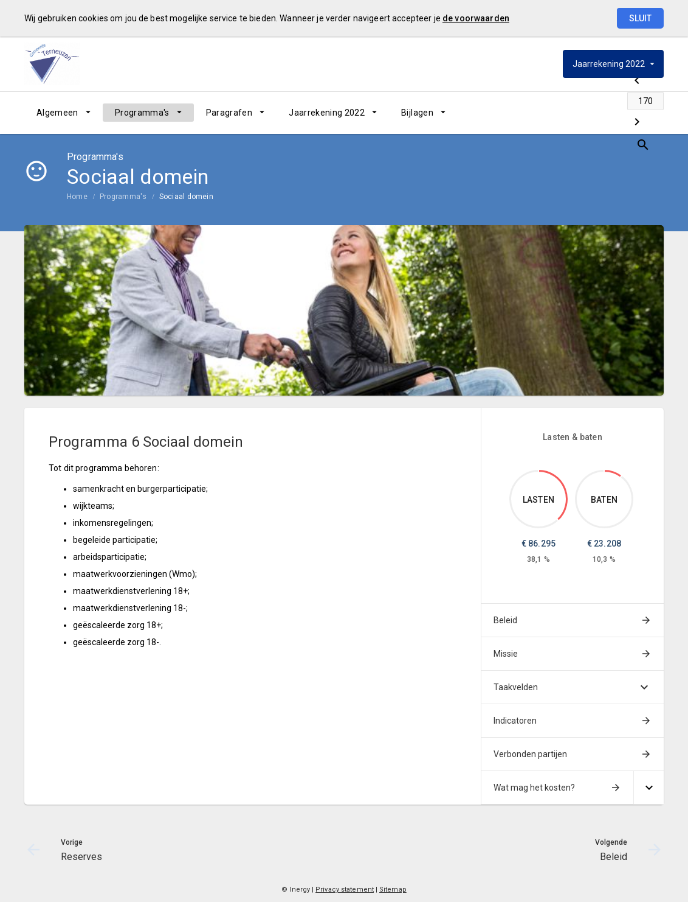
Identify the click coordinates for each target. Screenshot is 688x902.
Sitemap (393, 889)
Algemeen (57, 112)
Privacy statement (344, 889)
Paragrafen (229, 112)
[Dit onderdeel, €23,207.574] (613, 473)
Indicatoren (515, 720)
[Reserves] (559, 112)
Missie (506, 654)
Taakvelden (516, 687)
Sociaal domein (186, 196)
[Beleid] (622, 112)
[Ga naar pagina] (591, 112)
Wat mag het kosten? (534, 787)
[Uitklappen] (648, 788)
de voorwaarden (475, 18)
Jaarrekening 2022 (327, 112)
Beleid (505, 620)
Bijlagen (417, 112)
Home (77, 196)
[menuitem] (63, 112)
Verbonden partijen (530, 754)
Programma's (142, 112)
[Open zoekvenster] (650, 112)
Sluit (640, 18)
